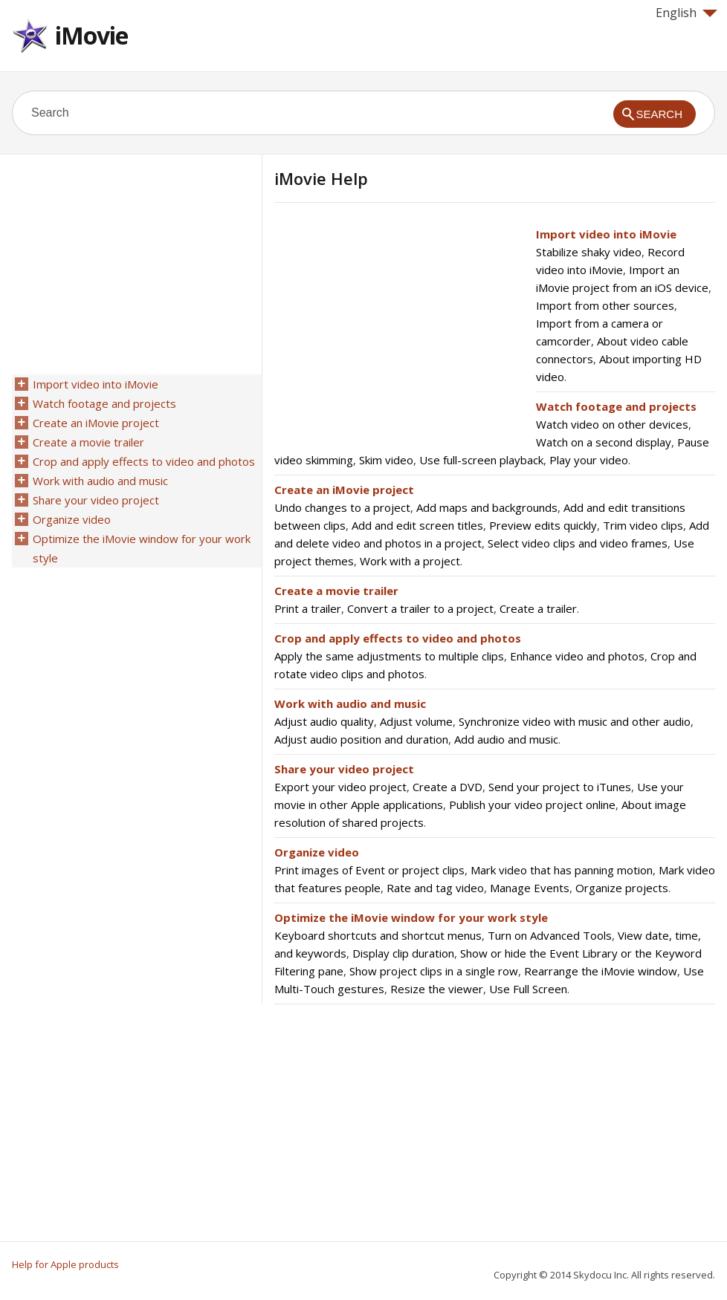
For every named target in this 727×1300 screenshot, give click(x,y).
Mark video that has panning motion (562, 869)
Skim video (386, 459)
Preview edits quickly (543, 525)
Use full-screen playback (481, 459)
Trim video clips (643, 525)
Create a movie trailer (336, 590)
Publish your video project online (532, 804)
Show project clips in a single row (433, 970)
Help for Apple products (65, 1264)
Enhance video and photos (577, 656)
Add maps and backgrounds (487, 507)
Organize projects (621, 887)
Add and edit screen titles (417, 525)
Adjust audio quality (324, 721)
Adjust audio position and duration (361, 739)
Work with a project (410, 560)
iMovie (91, 35)
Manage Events (529, 887)
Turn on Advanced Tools (550, 935)
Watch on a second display (603, 442)
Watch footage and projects (616, 406)
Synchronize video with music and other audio (575, 721)
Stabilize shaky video (589, 251)
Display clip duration (403, 953)
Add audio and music (506, 739)
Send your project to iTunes (559, 786)
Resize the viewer (436, 988)
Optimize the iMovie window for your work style (411, 917)
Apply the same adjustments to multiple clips (389, 656)
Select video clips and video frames (578, 543)
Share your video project (344, 768)
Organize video (316, 852)
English (686, 12)
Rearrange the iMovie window (600, 970)
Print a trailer (307, 608)
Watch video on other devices (612, 424)
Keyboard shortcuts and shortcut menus (378, 935)
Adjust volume (416, 721)
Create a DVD (447, 786)
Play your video (588, 459)
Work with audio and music (350, 703)
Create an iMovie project (344, 489)
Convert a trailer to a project (420, 608)
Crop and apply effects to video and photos (397, 638)
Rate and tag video (435, 887)
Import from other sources (605, 305)
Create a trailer (538, 608)
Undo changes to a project (342, 507)
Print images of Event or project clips (369, 869)
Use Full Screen (528, 988)
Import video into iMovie (606, 234)
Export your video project (340, 786)
